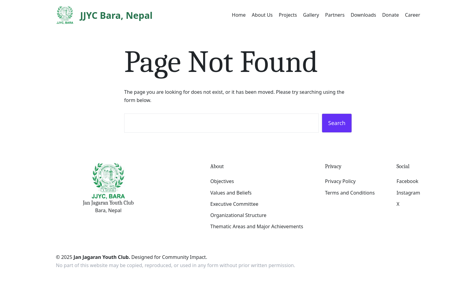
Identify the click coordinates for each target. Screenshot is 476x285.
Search (336, 123)
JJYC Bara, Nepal (116, 15)
